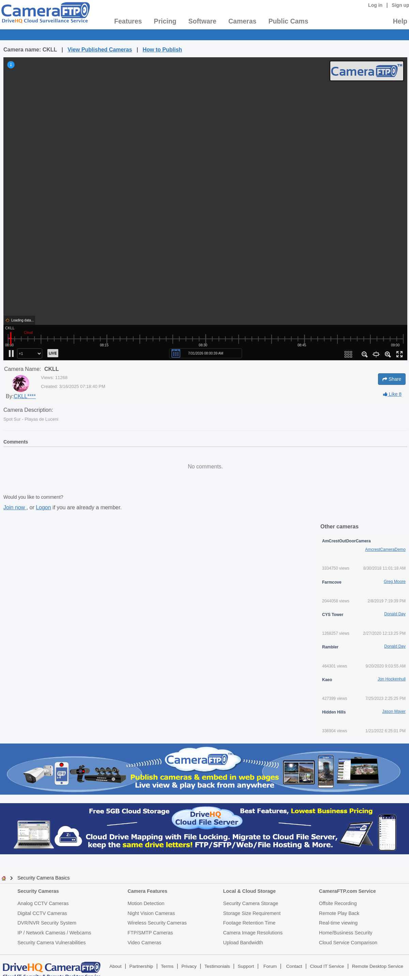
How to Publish (162, 49)
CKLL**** (25, 396)
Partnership (141, 966)
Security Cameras (38, 891)
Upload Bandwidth (243, 942)
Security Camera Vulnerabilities (51, 942)
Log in (375, 5)
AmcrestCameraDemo (385, 549)
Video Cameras (144, 942)
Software (202, 21)
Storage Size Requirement (252, 913)
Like (392, 394)
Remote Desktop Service (377, 966)
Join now (15, 507)
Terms (167, 966)
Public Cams (288, 21)
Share (391, 379)
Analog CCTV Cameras (43, 903)
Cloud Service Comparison (348, 942)
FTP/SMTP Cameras (150, 932)
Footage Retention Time (249, 923)
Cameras (242, 21)
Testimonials (217, 966)
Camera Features (147, 891)
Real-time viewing (338, 923)
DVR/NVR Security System (46, 923)
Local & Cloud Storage (249, 891)
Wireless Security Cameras (157, 923)
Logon (43, 507)
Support (246, 966)
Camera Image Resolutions (253, 932)
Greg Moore (395, 581)
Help (400, 21)
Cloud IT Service (327, 966)
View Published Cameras (99, 49)
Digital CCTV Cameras (42, 913)
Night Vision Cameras (151, 913)
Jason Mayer (394, 711)
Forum (270, 966)
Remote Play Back (339, 913)
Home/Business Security (346, 932)
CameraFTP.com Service (347, 891)
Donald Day (395, 614)
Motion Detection (145, 903)
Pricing (165, 21)
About (115, 966)
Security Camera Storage (250, 903)
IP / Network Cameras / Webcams (54, 932)
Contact (294, 966)
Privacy (189, 966)
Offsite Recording (338, 903)
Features (128, 21)
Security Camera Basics (43, 878)
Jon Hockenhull (392, 679)
